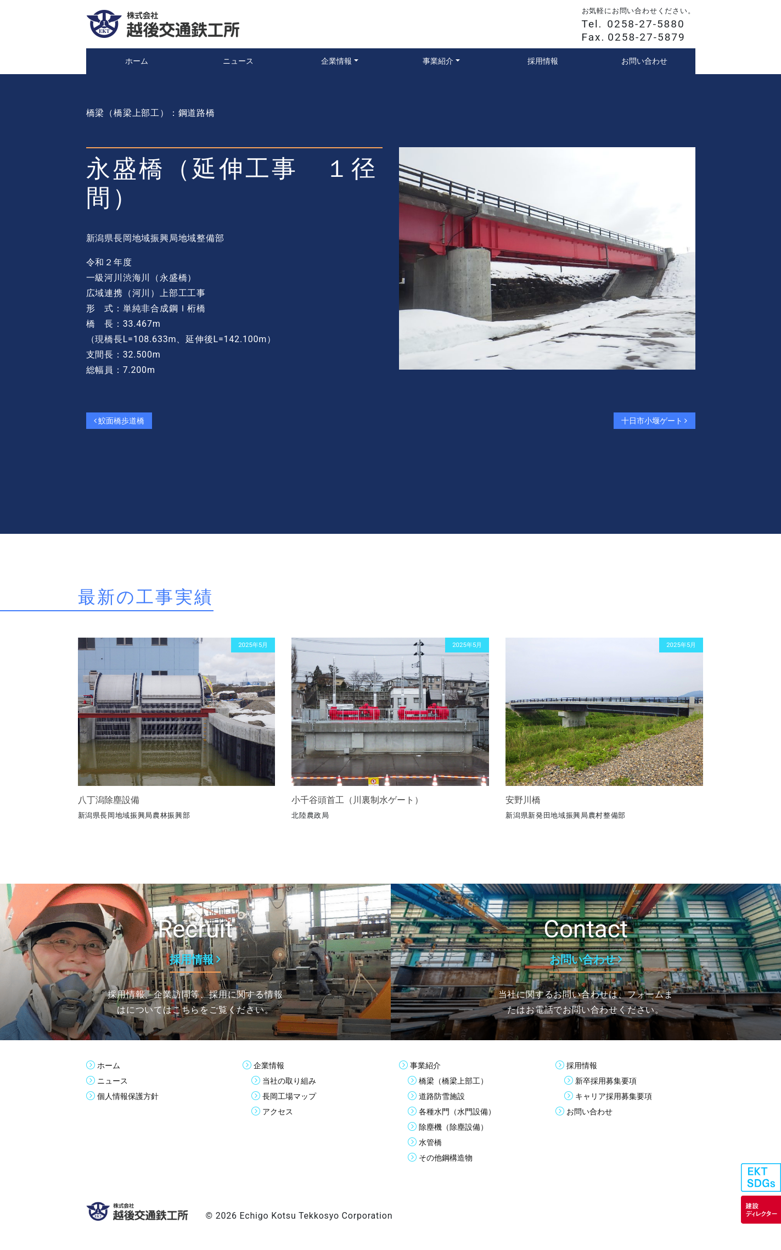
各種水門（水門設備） (463, 1111)
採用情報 (584, 1065)
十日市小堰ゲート (649, 420)
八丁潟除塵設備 (108, 800)
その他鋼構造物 (449, 1157)
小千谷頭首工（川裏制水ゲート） (357, 800)
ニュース (114, 1080)
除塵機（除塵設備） (458, 1126)
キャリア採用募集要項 (619, 1096)
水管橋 (432, 1142)
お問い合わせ (592, 1111)
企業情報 (271, 1065)
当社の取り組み (293, 1080)
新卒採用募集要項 (610, 1080)
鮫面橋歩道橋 (124, 420)
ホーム (110, 1065)
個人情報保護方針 (132, 1096)
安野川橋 (523, 800)
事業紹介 (427, 1065)
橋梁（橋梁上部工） (458, 1080)
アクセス (279, 1111)
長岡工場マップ (293, 1096)
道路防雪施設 (445, 1096)
